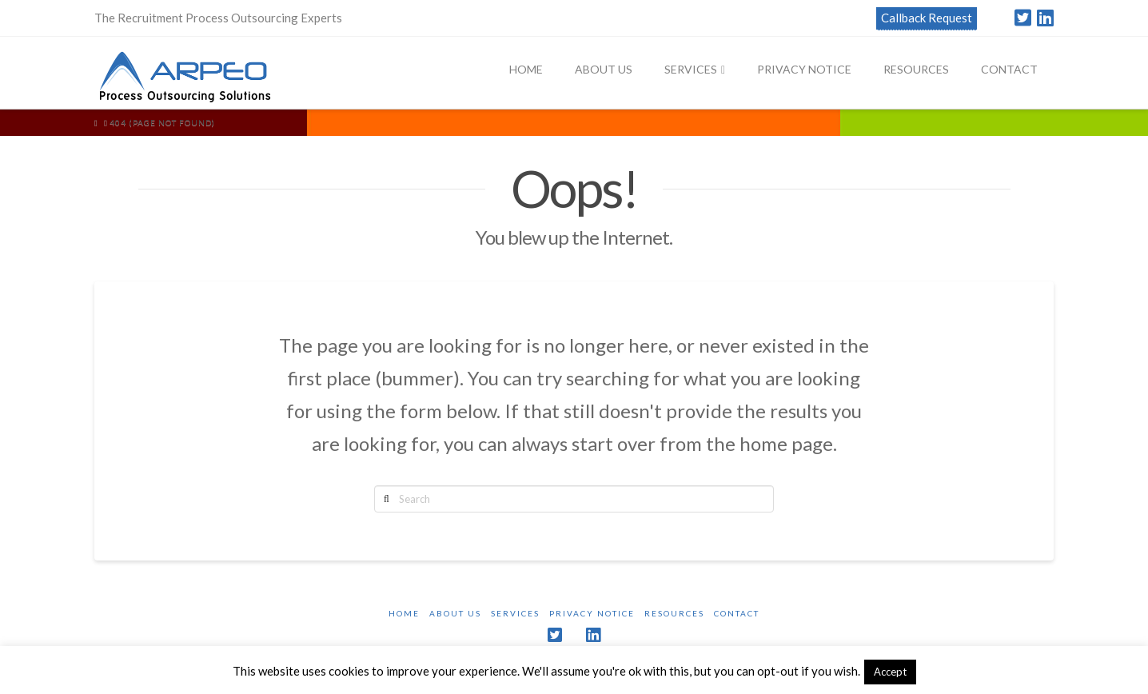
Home (404, 613)
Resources (674, 613)
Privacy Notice (592, 613)
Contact (736, 613)
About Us (455, 613)
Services (515, 613)
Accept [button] (890, 671)
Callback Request (926, 17)
